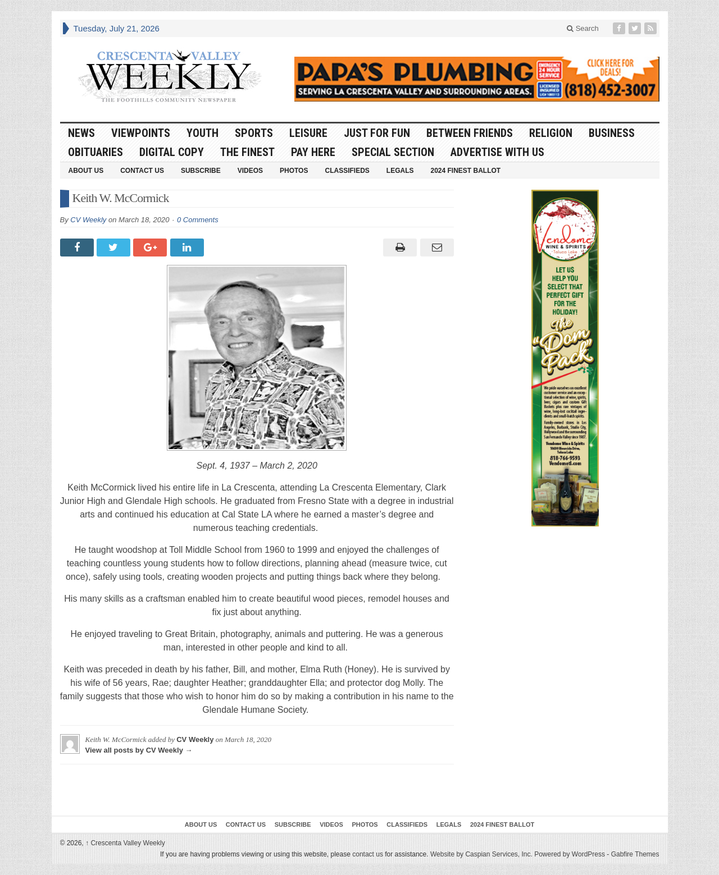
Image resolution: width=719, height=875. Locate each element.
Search (583, 28)
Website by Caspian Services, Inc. (481, 854)
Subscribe (201, 171)
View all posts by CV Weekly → (139, 750)
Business (612, 133)
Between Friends (469, 133)
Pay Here (313, 152)
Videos (250, 171)
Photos (294, 171)
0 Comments (198, 220)
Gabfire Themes (635, 854)
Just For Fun (377, 133)
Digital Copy (171, 152)
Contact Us (142, 171)
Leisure (308, 133)
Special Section (393, 152)
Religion (550, 133)
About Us (86, 171)
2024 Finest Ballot (465, 171)
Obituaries (95, 152)
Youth (202, 133)
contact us (367, 854)
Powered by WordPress (569, 854)
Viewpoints (140, 133)
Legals (400, 171)
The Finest (247, 152)
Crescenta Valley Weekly (125, 843)
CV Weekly (88, 220)
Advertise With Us (497, 152)
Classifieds (347, 171)
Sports (254, 133)
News (81, 133)
